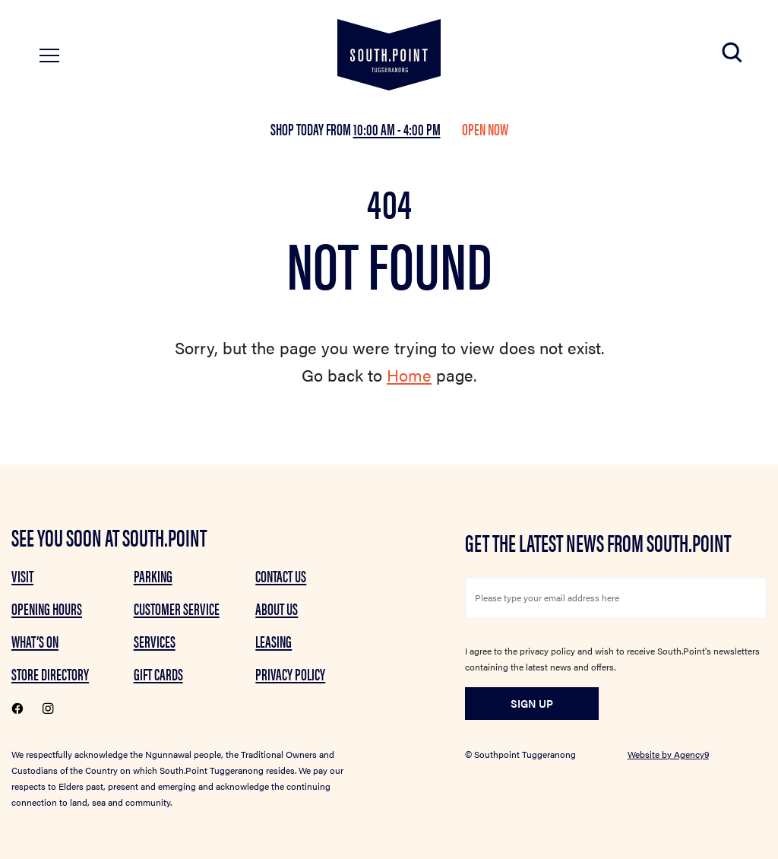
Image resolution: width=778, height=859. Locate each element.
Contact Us (280, 575)
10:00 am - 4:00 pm (397, 128)
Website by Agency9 (668, 754)
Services (155, 640)
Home (409, 374)
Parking (153, 575)
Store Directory (50, 673)
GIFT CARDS (158, 673)
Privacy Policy (290, 673)
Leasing (273, 640)
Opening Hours (46, 608)
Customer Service (177, 608)
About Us (276, 608)
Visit (22, 575)
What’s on (35, 640)
